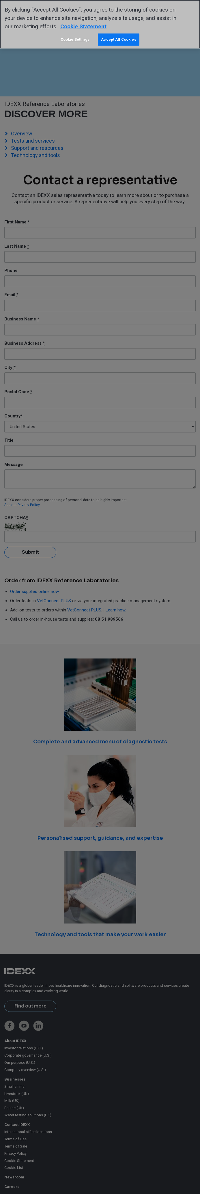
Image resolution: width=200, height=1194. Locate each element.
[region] (100, 24)
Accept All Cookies (118, 39)
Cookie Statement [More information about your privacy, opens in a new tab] (83, 26)
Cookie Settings (75, 39)
